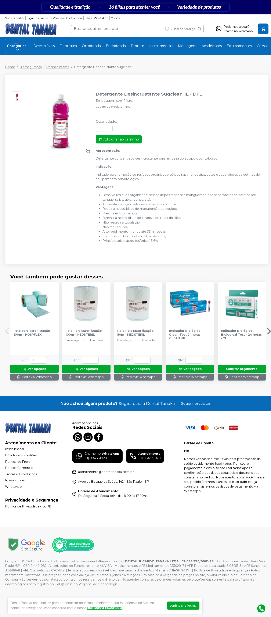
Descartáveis (44, 46)
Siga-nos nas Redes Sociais (45, 18)
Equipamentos (239, 46)
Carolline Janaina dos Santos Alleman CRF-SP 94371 (150, 570)
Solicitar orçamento (242, 369)
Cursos (115, 18)
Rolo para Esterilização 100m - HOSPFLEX (32, 332)
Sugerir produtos (195, 404)
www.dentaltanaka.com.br (101, 561)
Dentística (68, 46)
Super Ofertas (14, 18)
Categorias (16, 46)
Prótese (137, 46)
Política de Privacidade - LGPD (28, 506)
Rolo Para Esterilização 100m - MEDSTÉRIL (83, 332)
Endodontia (116, 46)
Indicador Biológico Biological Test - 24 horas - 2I (241, 334)
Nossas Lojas (15, 480)
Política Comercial (19, 468)
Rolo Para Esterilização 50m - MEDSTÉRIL (135, 332)
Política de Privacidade (104, 608)
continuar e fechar (183, 605)
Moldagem (187, 46)
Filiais (88, 18)
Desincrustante (57, 67)
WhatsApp (101, 18)
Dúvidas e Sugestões (21, 455)
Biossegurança (30, 67)
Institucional (74, 18)
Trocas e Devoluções (21, 474)
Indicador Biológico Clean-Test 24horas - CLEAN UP (186, 334)
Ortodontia (91, 46)
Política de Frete (17, 462)
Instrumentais (161, 46)
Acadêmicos (212, 46)
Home (10, 67)
